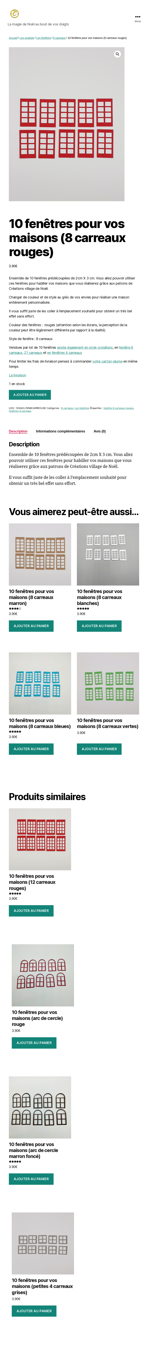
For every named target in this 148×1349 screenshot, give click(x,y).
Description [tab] (18, 433)
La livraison (17, 377)
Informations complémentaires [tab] (60, 433)
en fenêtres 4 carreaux (64, 354)
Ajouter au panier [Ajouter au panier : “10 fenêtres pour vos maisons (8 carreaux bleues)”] (31, 750)
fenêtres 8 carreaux (20, 412)
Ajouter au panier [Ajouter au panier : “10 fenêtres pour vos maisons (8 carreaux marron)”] (31, 627)
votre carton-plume (107, 363)
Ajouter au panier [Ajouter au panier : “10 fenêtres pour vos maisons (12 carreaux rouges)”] (31, 912)
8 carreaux (59, 39)
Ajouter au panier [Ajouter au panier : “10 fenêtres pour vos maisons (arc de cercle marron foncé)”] (31, 1180)
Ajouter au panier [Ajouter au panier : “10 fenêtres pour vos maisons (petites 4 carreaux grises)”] (34, 1313)
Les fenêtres (43, 39)
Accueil (13, 39)
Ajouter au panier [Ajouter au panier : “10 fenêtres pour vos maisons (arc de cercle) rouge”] (34, 1044)
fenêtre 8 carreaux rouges (118, 409)
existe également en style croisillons (85, 349)
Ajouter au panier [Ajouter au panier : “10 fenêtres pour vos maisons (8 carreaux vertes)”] (99, 750)
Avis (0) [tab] (100, 433)
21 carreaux (33, 354)
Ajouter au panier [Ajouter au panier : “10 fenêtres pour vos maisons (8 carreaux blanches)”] (99, 627)
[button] (117, 55)
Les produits (27, 39)
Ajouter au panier (29, 396)
